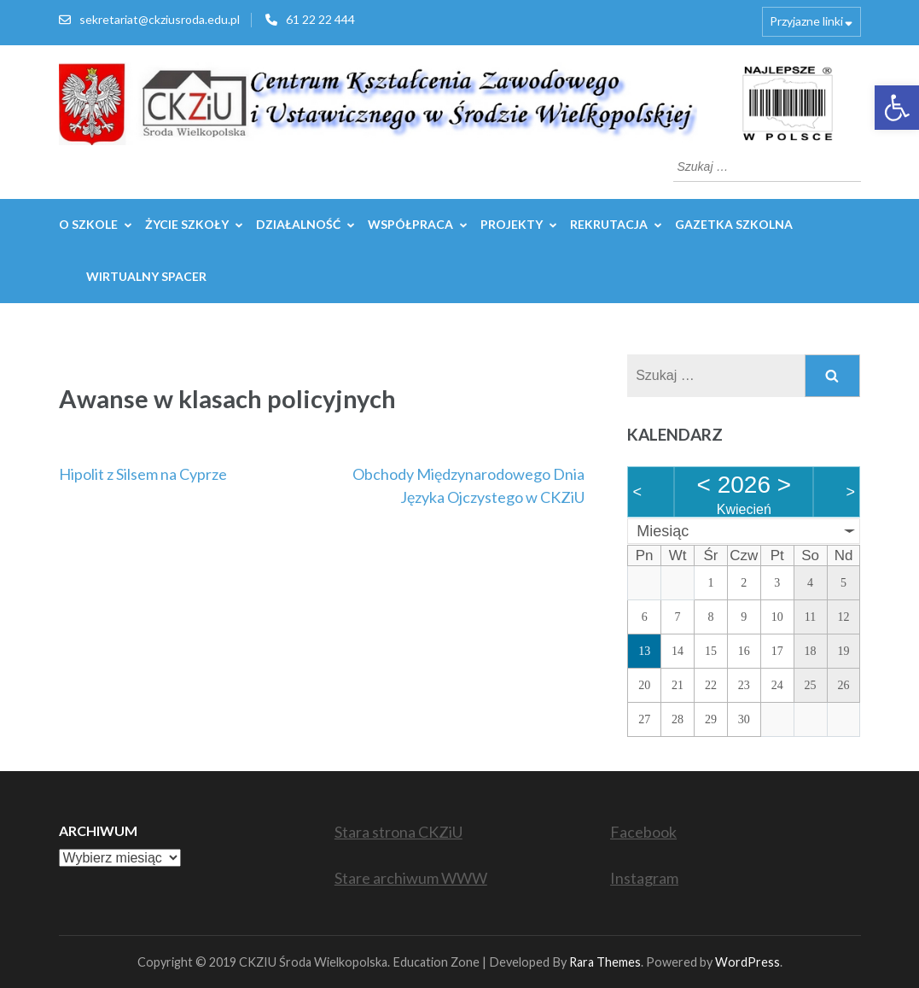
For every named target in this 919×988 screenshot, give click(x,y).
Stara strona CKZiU (398, 831)
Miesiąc (663, 531)
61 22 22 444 (320, 19)
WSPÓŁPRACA (410, 224)
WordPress (747, 962)
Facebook (643, 831)
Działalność (298, 224)
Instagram (644, 877)
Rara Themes (605, 962)
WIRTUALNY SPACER (146, 276)
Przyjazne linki (806, 21)
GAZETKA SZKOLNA (734, 224)
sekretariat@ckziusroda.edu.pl (159, 19)
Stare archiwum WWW (410, 877)
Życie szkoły (187, 224)
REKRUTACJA (609, 224)
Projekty (511, 224)
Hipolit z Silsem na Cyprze (143, 474)
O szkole (88, 224)
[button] (897, 107)
